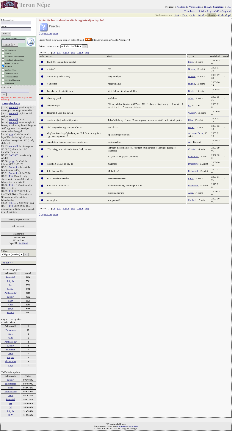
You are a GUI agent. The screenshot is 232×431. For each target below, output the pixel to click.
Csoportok (227, 11)
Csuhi (10, 353)
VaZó (10, 337)
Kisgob (191, 91)
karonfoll (13, 107)
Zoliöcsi (192, 200)
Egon (10, 300)
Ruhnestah (193, 171)
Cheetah (192, 149)
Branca (10, 312)
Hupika (191, 83)
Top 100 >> (7, 262)
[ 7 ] (78, 52)
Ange (10, 304)
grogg (12, 161)
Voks (192, 15)
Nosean (191, 69)
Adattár (201, 15)
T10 (11, 134)
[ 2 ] (54, 52)
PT (189, 105)
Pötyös (10, 281)
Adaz (190, 98)
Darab (191, 127)
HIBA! (207, 6)
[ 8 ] (82, 52)
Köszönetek (122, 426)
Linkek (201, 11)
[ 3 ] (59, 52)
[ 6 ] (73, 52)
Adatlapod (182, 6)
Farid (10, 387)
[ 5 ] (68, 52)
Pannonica (14, 167)
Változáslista (195, 6)
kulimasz (10, 349)
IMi (10, 407)
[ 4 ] (64, 52)
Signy (10, 308)
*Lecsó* (192, 112)
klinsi (191, 120)
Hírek (176, 15)
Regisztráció (213, 11)
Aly (190, 141)
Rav (10, 285)
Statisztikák (133, 426)
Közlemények (225, 15)
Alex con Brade (195, 133)
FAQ (229, 6)
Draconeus (193, 163)
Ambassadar (10, 292)
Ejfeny (12, 203)
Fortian (10, 289)
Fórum (185, 15)
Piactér (211, 15)
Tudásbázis (189, 11)
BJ (10, 403)
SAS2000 (13, 155)
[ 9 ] (87, 52)
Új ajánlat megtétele (48, 33)
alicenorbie (10, 361)
